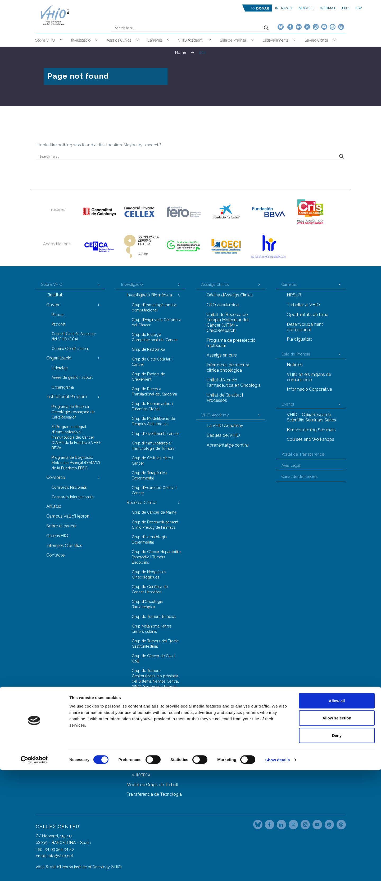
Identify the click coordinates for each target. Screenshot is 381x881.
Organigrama (63, 387)
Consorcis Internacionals (73, 497)
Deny (337, 846)
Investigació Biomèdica (149, 294)
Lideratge (60, 368)
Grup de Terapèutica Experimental (149, 475)
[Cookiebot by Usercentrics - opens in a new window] (34, 871)
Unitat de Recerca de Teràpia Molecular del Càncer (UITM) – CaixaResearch (227, 322)
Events (288, 404)
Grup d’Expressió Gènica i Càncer (154, 490)
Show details (277, 870)
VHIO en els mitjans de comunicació (309, 377)
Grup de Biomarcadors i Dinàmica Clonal (152, 406)
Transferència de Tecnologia (154, 794)
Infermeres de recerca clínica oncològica (228, 367)
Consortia (55, 477)
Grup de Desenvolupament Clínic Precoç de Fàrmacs (155, 525)
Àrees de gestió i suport (72, 377)
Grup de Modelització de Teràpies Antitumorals (153, 421)
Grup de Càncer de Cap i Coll (153, 658)
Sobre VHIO (45, 40)
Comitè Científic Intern (70, 348)
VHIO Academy (190, 40)
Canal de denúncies (300, 476)
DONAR (262, 8)
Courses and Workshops (310, 439)
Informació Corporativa (309, 389)
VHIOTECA (141, 775)
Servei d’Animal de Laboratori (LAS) (157, 763)
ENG (345, 8)
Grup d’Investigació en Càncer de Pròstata (151, 704)
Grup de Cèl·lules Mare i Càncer (152, 460)
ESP (358, 8)
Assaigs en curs (222, 355)
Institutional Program (66, 396)
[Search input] (188, 28)
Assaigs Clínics (119, 40)
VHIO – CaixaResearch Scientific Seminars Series (311, 417)
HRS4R (294, 294)
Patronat (58, 324)
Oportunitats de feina (307, 314)
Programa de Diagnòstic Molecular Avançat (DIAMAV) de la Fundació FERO (76, 462)
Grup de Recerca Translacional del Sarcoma (154, 391)
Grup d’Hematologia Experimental (149, 539)
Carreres (155, 40)
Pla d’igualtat (299, 339)
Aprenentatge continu (228, 445)
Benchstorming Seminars (311, 429)
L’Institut (54, 294)
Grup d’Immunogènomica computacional (154, 307)
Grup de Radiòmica (148, 349)
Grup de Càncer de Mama (154, 512)
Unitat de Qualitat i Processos (225, 398)
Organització (58, 358)
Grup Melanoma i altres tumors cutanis (152, 629)
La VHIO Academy (225, 425)
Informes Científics (64, 545)
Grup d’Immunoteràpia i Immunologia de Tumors (153, 446)
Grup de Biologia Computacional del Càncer (155, 337)
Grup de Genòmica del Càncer (151, 729)
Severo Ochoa (316, 40)
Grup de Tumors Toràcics (154, 617)
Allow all (337, 811)
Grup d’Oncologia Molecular (156, 741)
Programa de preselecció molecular (231, 343)
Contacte (55, 555)
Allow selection (336, 829)
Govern (53, 304)
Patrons (58, 315)
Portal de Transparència (303, 454)
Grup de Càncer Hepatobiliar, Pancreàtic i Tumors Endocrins (157, 557)
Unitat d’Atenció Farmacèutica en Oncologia (234, 382)
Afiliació (53, 506)
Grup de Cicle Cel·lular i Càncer (152, 362)
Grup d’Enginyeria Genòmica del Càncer (156, 322)
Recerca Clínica (141, 502)
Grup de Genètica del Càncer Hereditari (150, 589)
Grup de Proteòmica (149, 751)
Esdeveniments (275, 40)
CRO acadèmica (223, 304)
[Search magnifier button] (266, 28)
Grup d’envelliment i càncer (155, 433)
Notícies (295, 364)
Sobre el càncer (61, 525)
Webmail (328, 8)
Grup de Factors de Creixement (148, 376)
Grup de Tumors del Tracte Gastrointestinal (155, 643)
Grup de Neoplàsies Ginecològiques (149, 574)
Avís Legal (291, 465)
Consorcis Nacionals (69, 487)
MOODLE (306, 8)
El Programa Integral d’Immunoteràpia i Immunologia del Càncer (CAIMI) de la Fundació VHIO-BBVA (77, 437)
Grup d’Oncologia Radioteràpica (147, 604)
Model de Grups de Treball (152, 784)
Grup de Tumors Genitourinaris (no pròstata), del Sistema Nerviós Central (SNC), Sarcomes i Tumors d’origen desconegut (155, 681)
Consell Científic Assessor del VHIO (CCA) (74, 336)
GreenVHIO (57, 535)
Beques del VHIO (223, 435)
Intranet (284, 8)
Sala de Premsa (233, 40)
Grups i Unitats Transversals (153, 716)
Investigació (80, 40)
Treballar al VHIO (303, 304)
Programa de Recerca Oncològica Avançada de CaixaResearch (73, 411)
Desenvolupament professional (305, 327)
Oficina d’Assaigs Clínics (230, 294)
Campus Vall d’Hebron (67, 516)
